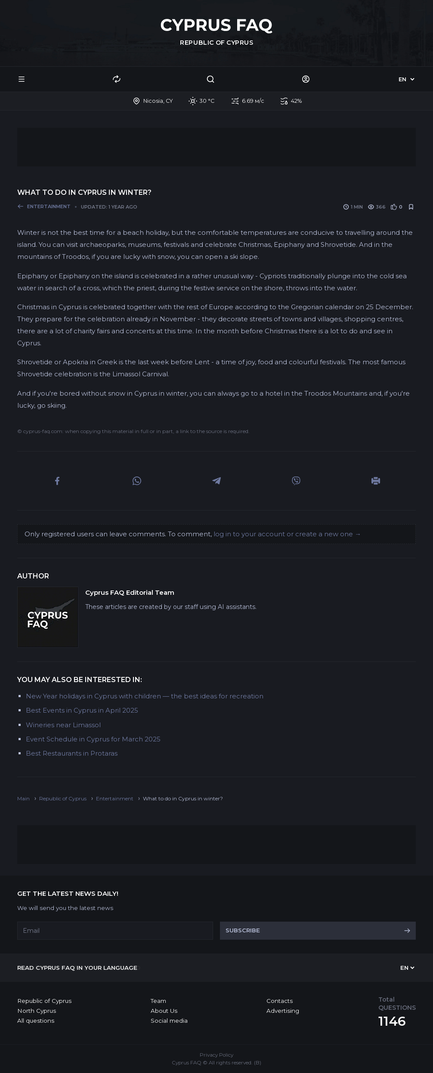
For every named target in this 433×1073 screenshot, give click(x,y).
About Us (164, 1010)
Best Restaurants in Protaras (72, 753)
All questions (35, 1020)
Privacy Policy (216, 1055)
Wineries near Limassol (63, 725)
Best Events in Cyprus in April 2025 (82, 710)
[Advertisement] (216, 147)
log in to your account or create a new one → (287, 534)
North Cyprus (36, 1010)
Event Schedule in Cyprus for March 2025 (93, 739)
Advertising (282, 1010)
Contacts (279, 1000)
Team (158, 1000)
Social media (169, 1020)
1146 (392, 1021)
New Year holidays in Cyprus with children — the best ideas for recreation (144, 696)
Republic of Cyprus (44, 1000)
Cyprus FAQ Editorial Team (129, 592)
